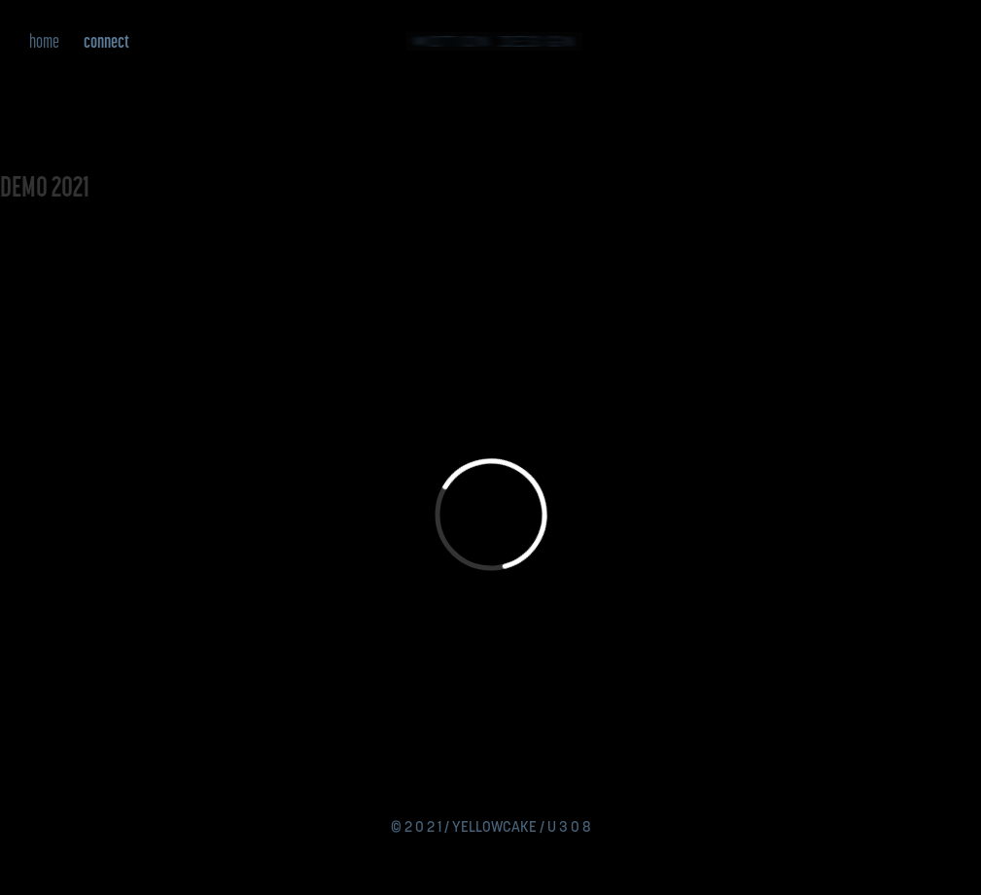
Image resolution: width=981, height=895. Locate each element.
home (44, 41)
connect (106, 41)
